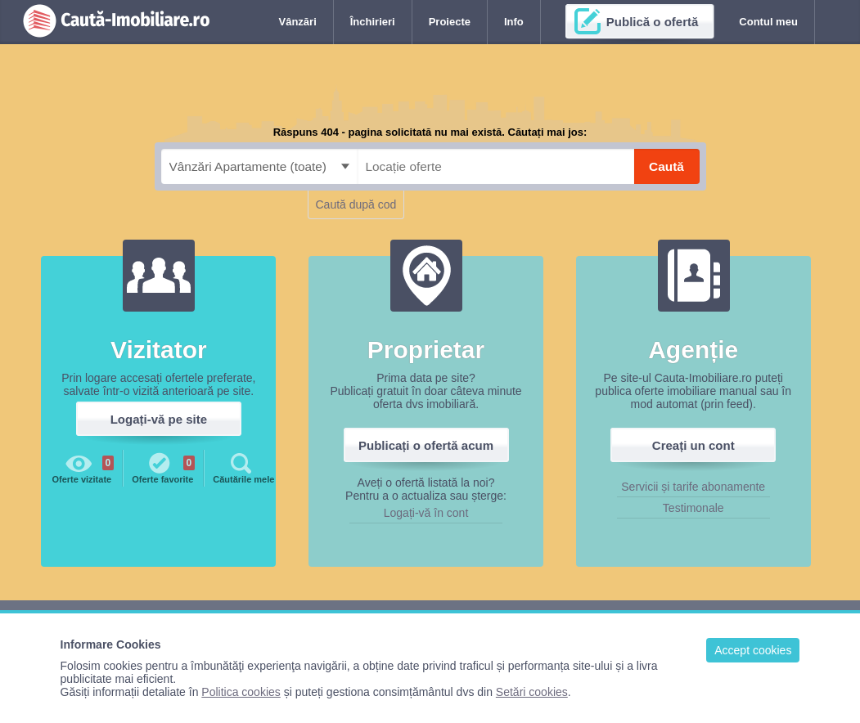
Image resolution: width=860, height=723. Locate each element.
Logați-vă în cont (426, 512)
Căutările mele (243, 467)
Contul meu (768, 22)
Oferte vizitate (83, 467)
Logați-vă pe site (158, 419)
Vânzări (298, 22)
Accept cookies (752, 650)
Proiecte (450, 22)
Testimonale (693, 507)
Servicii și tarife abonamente (693, 486)
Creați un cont (693, 445)
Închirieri (372, 22)
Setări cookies (532, 691)
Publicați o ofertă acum (425, 445)
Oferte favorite (163, 467)
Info (514, 22)
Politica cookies (241, 691)
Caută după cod (356, 204)
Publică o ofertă (652, 22)
